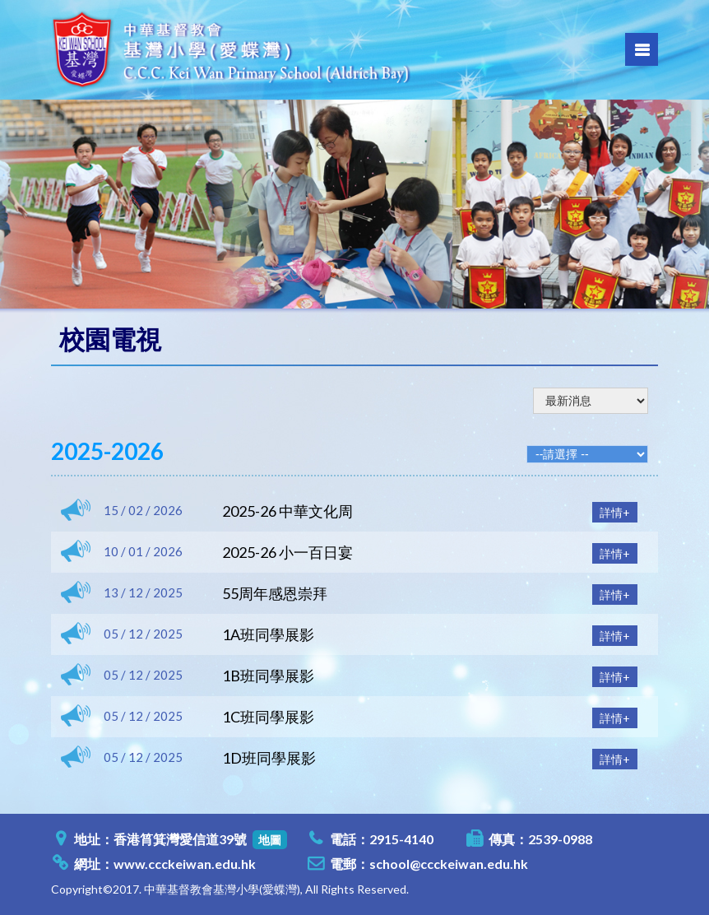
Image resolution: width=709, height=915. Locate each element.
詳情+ (615, 512)
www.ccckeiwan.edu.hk (185, 863)
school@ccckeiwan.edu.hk (448, 863)
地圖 (269, 840)
